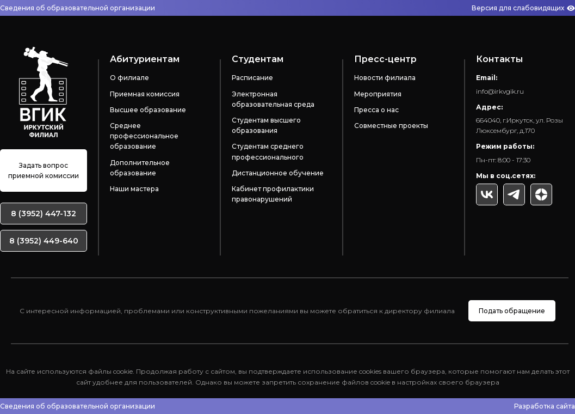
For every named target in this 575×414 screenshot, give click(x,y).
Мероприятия (377, 94)
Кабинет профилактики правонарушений (273, 194)
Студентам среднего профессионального (268, 151)
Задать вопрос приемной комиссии (43, 170)
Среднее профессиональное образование (144, 135)
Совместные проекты (391, 125)
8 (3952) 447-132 (43, 213)
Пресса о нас (376, 110)
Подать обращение (512, 311)
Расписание (252, 78)
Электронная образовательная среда (273, 99)
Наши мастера (134, 189)
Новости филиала (385, 78)
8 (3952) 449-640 (43, 241)
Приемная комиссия (145, 94)
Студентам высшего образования (266, 125)
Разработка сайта (544, 406)
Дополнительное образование (140, 168)
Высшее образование (148, 110)
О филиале (129, 78)
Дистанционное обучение (278, 173)
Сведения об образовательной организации (77, 8)
